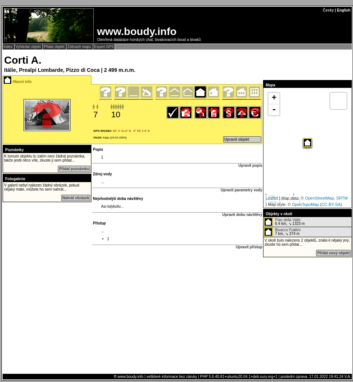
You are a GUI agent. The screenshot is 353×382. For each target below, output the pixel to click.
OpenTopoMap (305, 204)
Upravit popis (250, 165)
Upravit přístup (249, 247)
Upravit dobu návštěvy (242, 215)
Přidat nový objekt (333, 253)
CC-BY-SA (331, 204)
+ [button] (274, 98)
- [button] (274, 109)
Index (8, 47)
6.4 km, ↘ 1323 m (284, 221)
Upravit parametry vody (241, 190)
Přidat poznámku (74, 169)
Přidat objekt (54, 47)
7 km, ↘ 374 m (282, 231)
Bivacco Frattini (287, 230)
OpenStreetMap (319, 198)
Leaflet (272, 198)
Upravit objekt (236, 139)
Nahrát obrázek (75, 198)
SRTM (342, 198)
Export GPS (104, 47)
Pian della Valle (287, 220)
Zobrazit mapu (79, 47)
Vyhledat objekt (28, 47)
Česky (328, 10)
